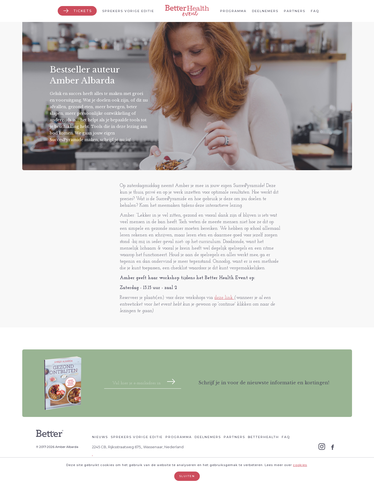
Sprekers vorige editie (128, 11)
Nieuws (100, 437)
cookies (300, 465)
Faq (315, 11)
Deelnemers (265, 11)
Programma (233, 11)
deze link (224, 297)
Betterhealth (263, 437)
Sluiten (187, 476)
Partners (294, 11)
